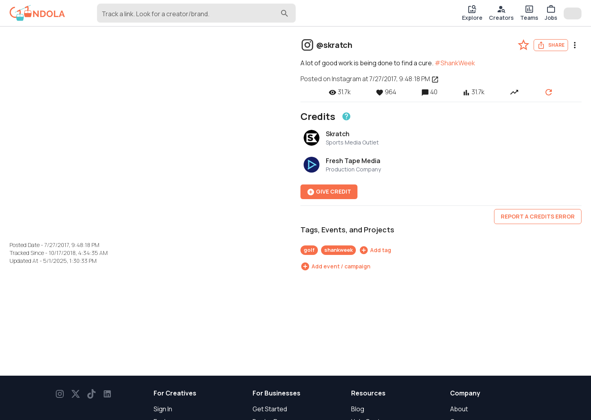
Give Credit (329, 192)
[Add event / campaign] (335, 266)
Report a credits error (538, 216)
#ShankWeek (455, 63)
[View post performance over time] (514, 92)
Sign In (163, 409)
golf (309, 249)
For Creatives (175, 393)
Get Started (270, 409)
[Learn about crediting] (346, 116)
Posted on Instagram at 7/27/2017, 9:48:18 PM (369, 78)
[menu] (574, 45)
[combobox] (190, 16)
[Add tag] (375, 250)
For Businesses (276, 393)
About (459, 409)
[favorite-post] (523, 45)
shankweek (338, 249)
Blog (357, 409)
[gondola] (37, 13)
